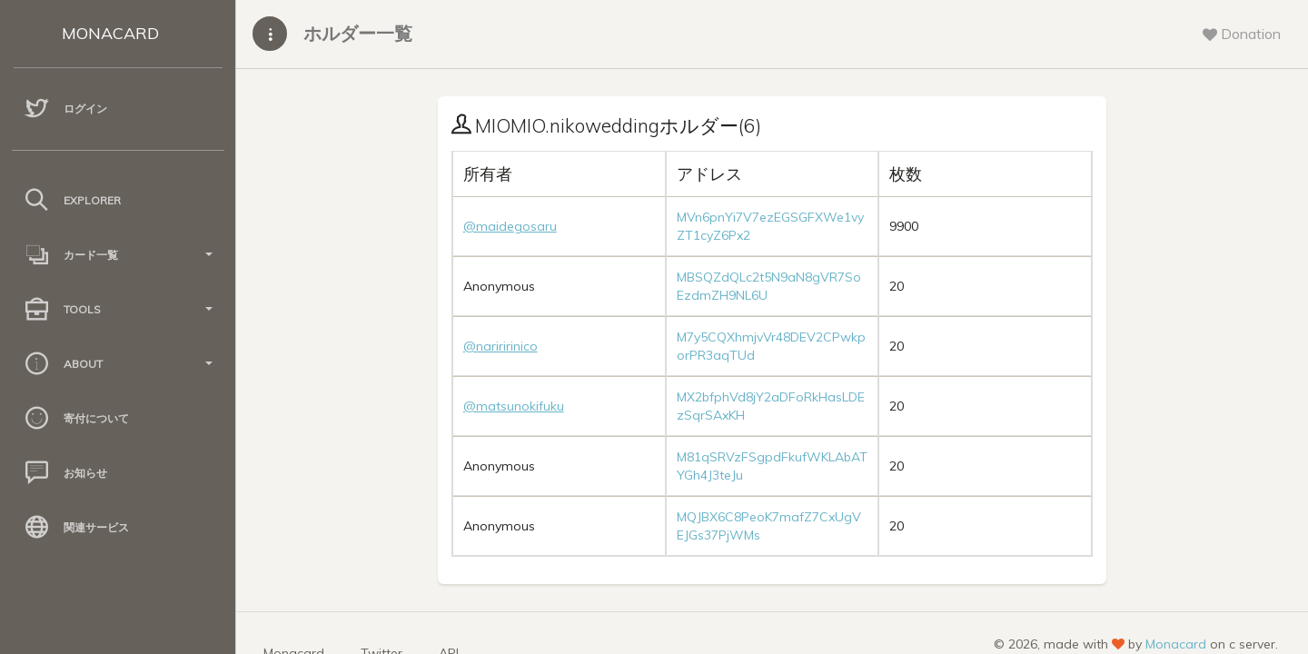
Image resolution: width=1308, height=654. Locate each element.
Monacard (1175, 644)
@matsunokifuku (513, 406)
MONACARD (110, 33)
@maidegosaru (510, 226)
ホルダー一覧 (357, 33)
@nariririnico (500, 346)
